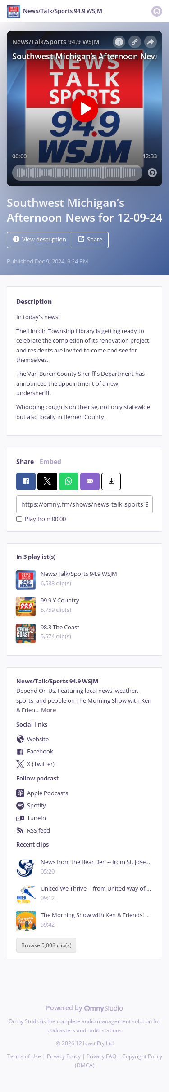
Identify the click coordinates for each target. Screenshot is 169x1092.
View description (39, 239)
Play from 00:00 (41, 519)
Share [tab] (25, 461)
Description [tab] (34, 301)
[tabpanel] (84, 367)
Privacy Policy (64, 1056)
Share (90, 239)
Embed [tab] (50, 461)
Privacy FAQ (101, 1056)
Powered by (84, 1007)
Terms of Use (24, 1056)
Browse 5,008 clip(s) (46, 945)
